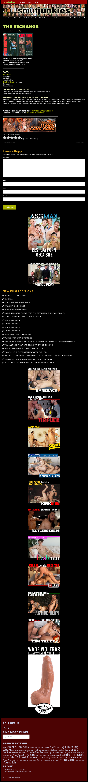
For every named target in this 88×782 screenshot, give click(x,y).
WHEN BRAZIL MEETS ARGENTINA (17, 334)
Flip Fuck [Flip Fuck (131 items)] (9, 755)
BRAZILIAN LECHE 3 (12, 324)
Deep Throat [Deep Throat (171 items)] (68, 753)
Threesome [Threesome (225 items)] (48, 760)
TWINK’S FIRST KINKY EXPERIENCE (18, 338)
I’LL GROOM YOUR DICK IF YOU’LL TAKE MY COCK (23, 348)
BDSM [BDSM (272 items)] (31, 747)
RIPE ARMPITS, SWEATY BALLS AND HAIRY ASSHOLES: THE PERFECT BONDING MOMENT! (39, 341)
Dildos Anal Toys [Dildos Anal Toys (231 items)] (78, 753)
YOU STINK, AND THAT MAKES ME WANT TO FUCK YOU (25, 352)
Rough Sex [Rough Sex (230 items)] (50, 758)
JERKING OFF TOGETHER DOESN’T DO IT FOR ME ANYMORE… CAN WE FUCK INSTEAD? (38, 356)
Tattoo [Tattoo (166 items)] (34, 760)
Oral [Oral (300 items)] (43, 758)
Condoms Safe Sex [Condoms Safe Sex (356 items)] (18, 752)
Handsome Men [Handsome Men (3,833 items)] (72, 755)
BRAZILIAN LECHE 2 (12, 327)
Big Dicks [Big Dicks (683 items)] (54, 747)
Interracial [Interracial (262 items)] (6, 758)
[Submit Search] (4, 737)
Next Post (79, 143)
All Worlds (15, 31)
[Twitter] (4, 727)
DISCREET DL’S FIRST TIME (15, 295)
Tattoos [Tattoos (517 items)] (40, 760)
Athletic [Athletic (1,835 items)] (11, 747)
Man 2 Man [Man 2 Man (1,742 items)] (18, 757)
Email (5, 188)
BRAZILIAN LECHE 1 (12, 331)
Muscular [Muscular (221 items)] (38, 758)
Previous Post (10, 143)
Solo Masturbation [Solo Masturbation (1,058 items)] (64, 757)
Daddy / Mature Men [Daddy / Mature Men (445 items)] (54, 752)
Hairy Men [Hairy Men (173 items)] (39, 755)
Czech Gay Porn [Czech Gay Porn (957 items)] (36, 752)
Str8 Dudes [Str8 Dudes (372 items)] (17, 760)
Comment (6, 157)
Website (5, 195)
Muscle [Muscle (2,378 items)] (30, 757)
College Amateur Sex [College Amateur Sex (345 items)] (59, 750)
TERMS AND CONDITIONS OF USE (18, 772)
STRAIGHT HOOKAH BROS (14, 306)
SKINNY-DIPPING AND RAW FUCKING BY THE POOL (24, 317)
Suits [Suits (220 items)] (24, 760)
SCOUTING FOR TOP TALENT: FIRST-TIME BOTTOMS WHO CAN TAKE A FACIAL (34, 313)
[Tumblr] (8, 727)
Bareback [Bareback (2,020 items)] (22, 747)
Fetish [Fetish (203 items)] (5, 755)
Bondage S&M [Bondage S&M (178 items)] (28, 750)
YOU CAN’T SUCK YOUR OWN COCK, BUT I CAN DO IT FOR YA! (28, 345)
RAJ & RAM (8, 299)
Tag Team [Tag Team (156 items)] (29, 760)
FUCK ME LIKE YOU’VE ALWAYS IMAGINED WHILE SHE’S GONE (28, 359)
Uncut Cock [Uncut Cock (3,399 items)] (66, 760)
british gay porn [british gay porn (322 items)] (40, 750)
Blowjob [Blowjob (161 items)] (21, 750)
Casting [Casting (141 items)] (48, 750)
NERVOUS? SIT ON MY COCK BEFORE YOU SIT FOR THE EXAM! (29, 363)
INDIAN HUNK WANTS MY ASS (16, 309)
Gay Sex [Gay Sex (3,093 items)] (29, 755)
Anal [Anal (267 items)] (4, 747)
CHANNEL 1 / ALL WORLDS (42, 111)
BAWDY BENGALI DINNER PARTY (17, 302)
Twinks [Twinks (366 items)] (55, 760)
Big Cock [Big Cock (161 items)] (37, 747)
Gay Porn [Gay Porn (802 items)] (18, 755)
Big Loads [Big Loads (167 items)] (15, 750)
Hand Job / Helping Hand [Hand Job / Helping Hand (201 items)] (51, 755)
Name (5, 180)
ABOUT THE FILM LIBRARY (15, 770)
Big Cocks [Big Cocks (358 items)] (45, 747)
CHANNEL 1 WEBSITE (35, 113)
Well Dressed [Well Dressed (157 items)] (80, 760)
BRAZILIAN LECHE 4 (12, 320)
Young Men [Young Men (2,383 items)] (10, 762)
